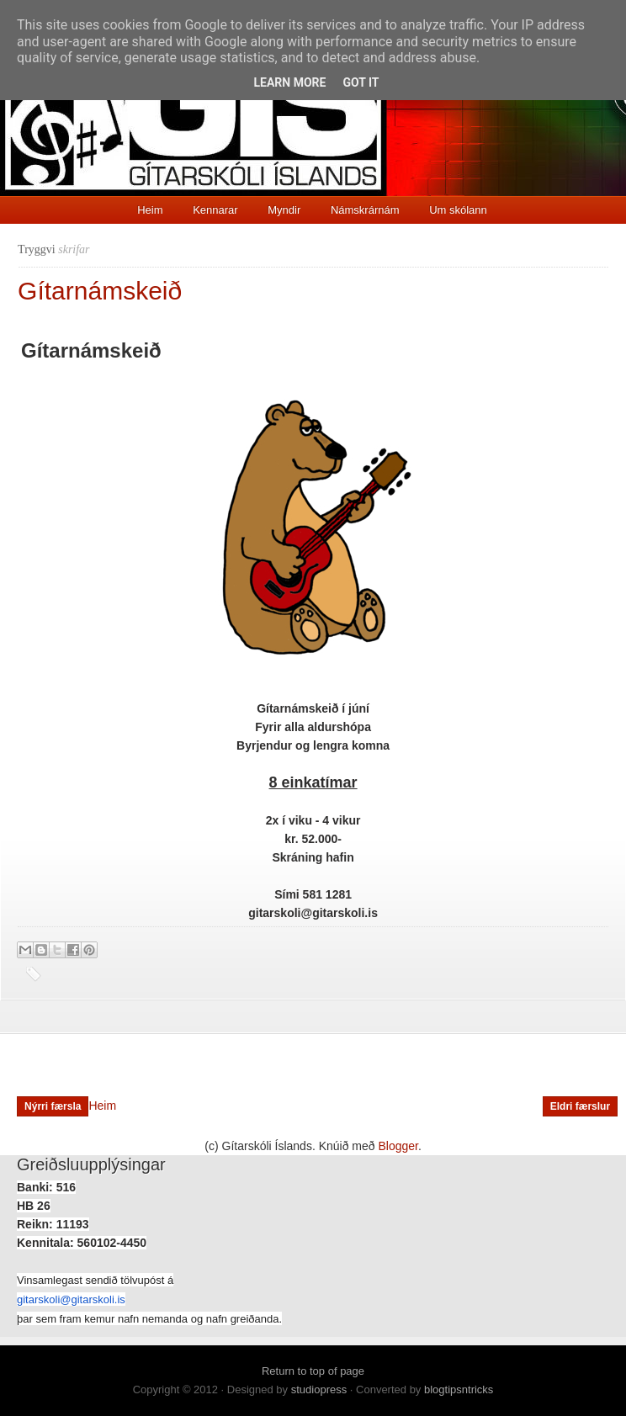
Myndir (284, 210)
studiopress (319, 1389)
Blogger (398, 1146)
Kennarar (215, 210)
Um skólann (458, 210)
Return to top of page (313, 1371)
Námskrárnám (365, 210)
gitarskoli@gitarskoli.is (71, 1299)
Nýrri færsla (52, 1106)
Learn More (289, 82)
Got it (360, 82)
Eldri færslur (580, 1106)
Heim (149, 210)
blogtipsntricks (458, 1389)
